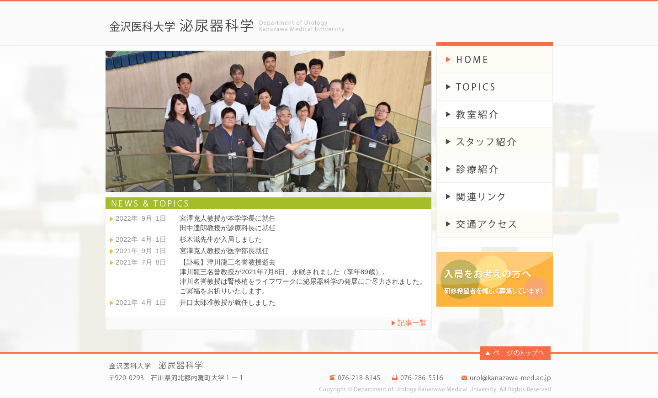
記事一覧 (412, 323)
